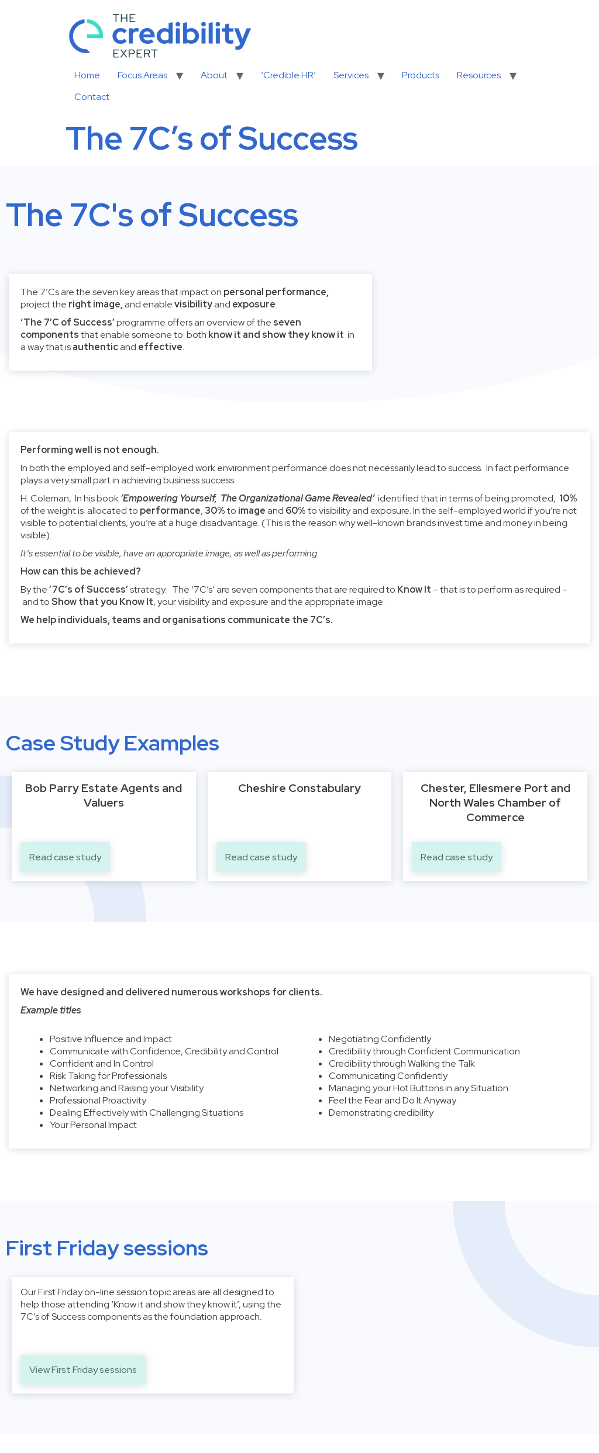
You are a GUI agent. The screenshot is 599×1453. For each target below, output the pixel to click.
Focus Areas (142, 75)
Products (420, 75)
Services (351, 75)
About (214, 75)
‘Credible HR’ (288, 75)
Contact (91, 97)
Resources (479, 75)
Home (87, 75)
